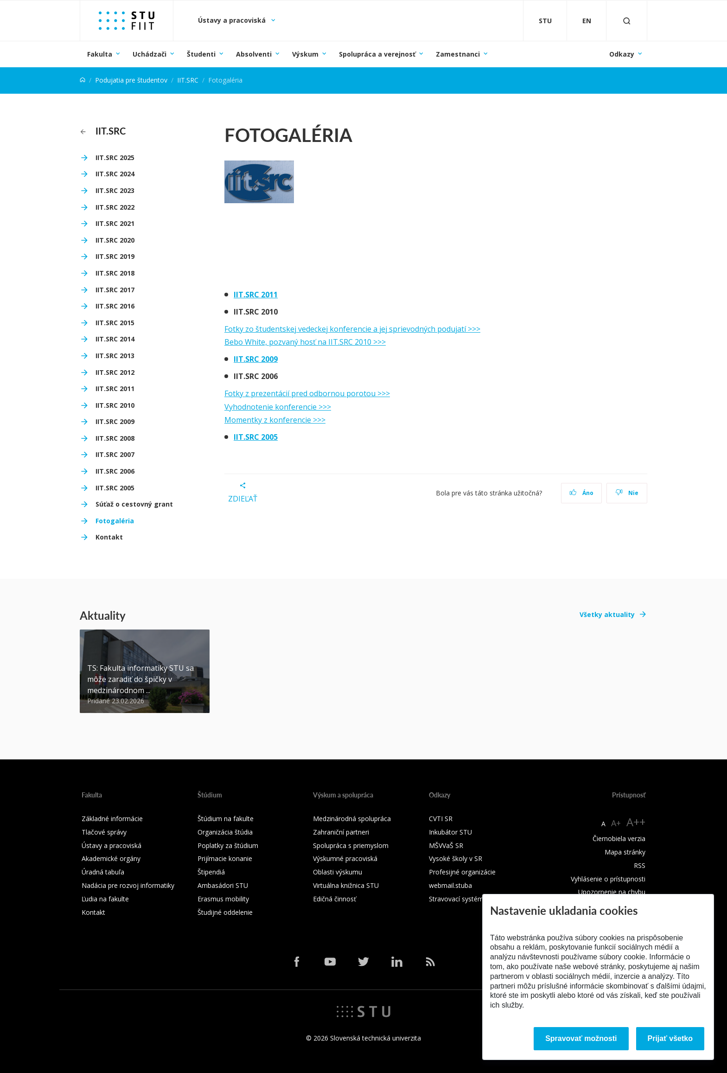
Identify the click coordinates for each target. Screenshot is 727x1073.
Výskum (305, 54)
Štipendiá (211, 871)
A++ (635, 821)
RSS (639, 865)
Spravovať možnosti (581, 1038)
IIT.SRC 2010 (115, 405)
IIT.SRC (187, 80)
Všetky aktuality (607, 614)
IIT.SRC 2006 (115, 471)
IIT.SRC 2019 (115, 256)
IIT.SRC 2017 (115, 289)
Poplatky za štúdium (228, 845)
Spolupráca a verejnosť (377, 54)
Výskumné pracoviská (345, 858)
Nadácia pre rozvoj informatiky (128, 885)
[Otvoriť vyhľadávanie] (626, 20)
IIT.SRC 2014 (115, 338)
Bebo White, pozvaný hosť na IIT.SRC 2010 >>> (305, 342)
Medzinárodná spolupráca (352, 818)
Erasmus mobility (223, 898)
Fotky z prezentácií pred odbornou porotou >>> (307, 393)
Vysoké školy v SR (455, 858)
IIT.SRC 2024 (115, 173)
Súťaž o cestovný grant (134, 504)
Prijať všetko (670, 1038)
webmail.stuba (450, 885)
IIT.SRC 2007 (115, 454)
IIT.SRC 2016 (115, 306)
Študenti (201, 54)
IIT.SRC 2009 (115, 421)
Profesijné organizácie (462, 871)
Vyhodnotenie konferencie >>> (277, 407)
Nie (627, 493)
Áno (581, 493)
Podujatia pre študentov (131, 80)
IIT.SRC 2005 (115, 487)
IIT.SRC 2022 (115, 207)
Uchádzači (149, 54)
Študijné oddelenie (225, 912)
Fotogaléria (115, 520)
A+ (616, 823)
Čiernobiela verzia (619, 838)
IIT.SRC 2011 (115, 388)
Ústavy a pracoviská (233, 20)
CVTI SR (441, 818)
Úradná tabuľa (103, 871)
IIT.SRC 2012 (115, 372)
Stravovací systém (456, 898)
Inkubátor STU (450, 832)
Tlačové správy (104, 832)
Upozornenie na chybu (611, 891)
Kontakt (109, 537)
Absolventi (254, 54)
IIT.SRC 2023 (115, 190)
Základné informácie (112, 818)
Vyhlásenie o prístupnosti (608, 878)
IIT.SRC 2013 (115, 355)
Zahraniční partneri (341, 832)
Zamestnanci (458, 54)
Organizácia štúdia (225, 832)
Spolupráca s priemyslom (351, 845)
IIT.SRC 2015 (115, 322)
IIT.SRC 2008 (115, 438)
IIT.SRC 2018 (115, 273)
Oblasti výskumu (337, 871)
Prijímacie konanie (225, 858)
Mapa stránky (625, 852)
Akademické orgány (111, 858)
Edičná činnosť (334, 898)
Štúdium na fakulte (226, 818)
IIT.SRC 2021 (115, 223)
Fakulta (99, 54)
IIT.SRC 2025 (115, 157)
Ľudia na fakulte (105, 898)
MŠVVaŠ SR (446, 845)
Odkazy (621, 54)
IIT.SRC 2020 (115, 240)
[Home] (82, 80)
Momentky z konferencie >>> (274, 420)
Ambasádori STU (223, 885)
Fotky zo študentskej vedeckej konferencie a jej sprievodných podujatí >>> (352, 329)
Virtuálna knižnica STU (346, 885)
